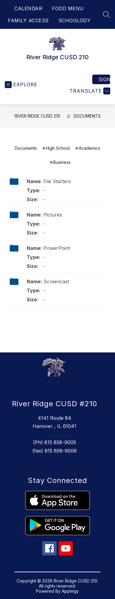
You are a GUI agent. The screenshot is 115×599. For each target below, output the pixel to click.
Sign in (104, 79)
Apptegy (70, 591)
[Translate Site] (89, 91)
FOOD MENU (68, 8)
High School (58, 148)
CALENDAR (28, 8)
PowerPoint (56, 248)
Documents (87, 115)
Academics (89, 148)
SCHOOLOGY (74, 20)
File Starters (57, 181)
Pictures (52, 215)
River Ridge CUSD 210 (37, 115)
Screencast (56, 281)
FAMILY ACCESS (28, 20)
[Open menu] (21, 84)
